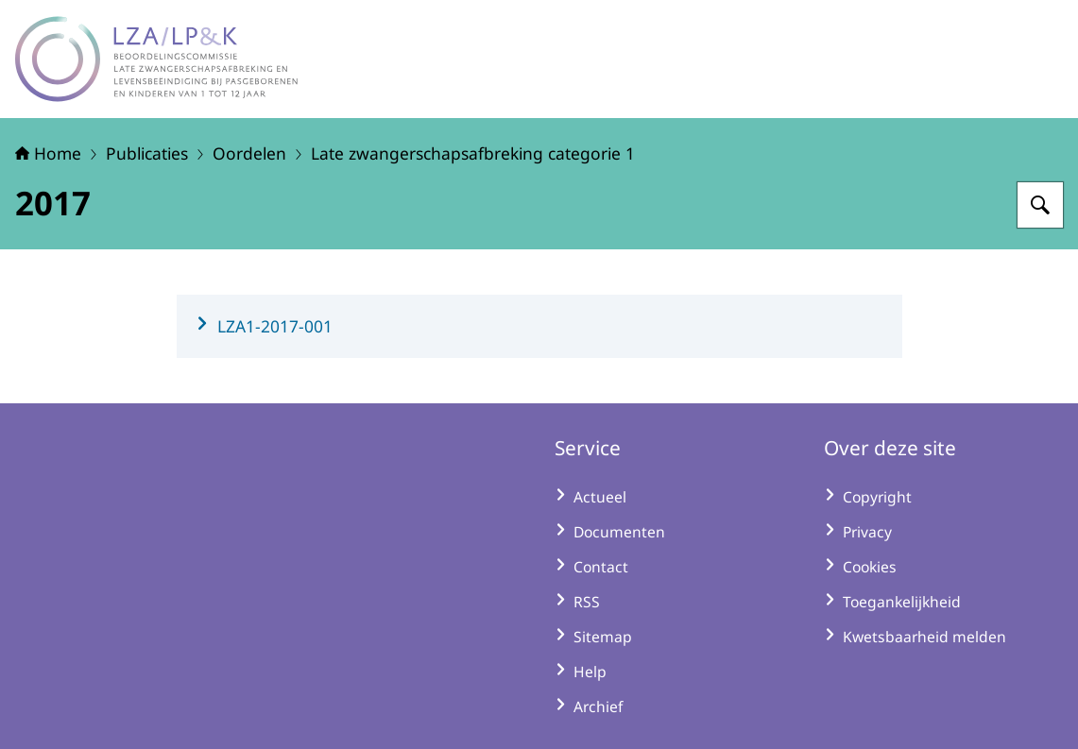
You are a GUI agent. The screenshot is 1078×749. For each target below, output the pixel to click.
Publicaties (147, 153)
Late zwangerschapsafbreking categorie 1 (473, 153)
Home (48, 153)
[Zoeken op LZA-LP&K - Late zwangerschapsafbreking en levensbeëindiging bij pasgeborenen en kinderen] (1040, 205)
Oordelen (249, 153)
